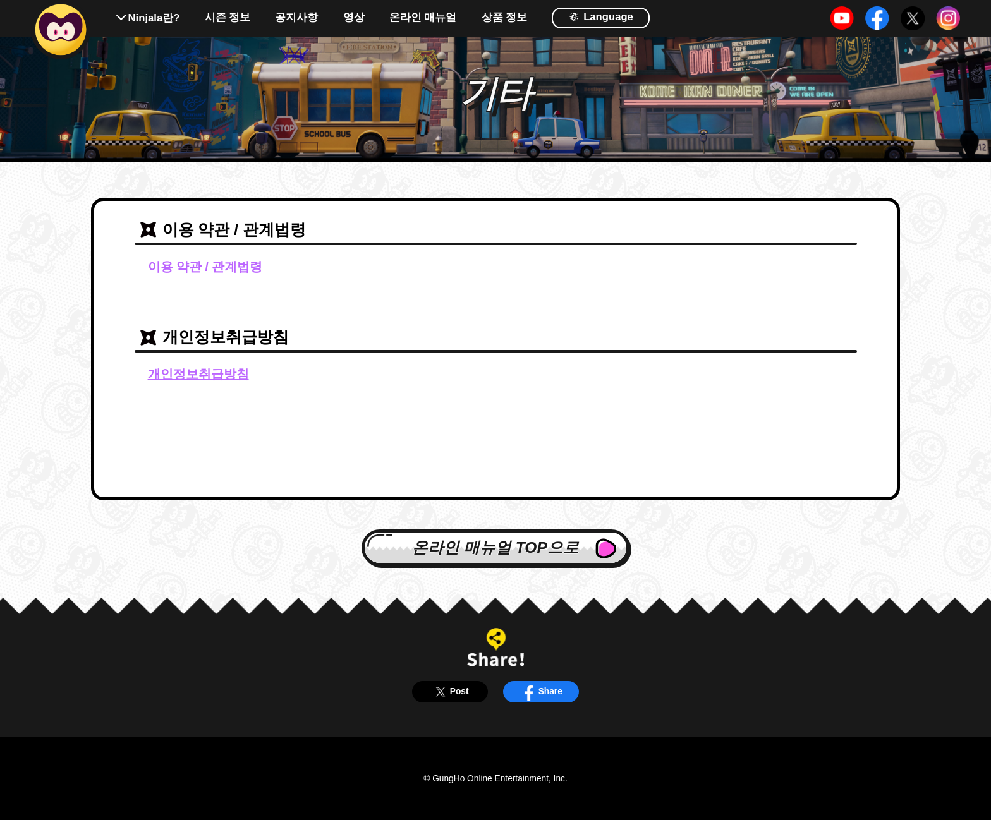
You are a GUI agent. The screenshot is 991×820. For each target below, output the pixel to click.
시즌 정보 (228, 18)
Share (541, 691)
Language (601, 16)
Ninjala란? (154, 18)
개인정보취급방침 (198, 374)
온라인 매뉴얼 (423, 18)
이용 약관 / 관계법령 (205, 267)
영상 (354, 18)
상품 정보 (505, 18)
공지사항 (296, 18)
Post (449, 691)
